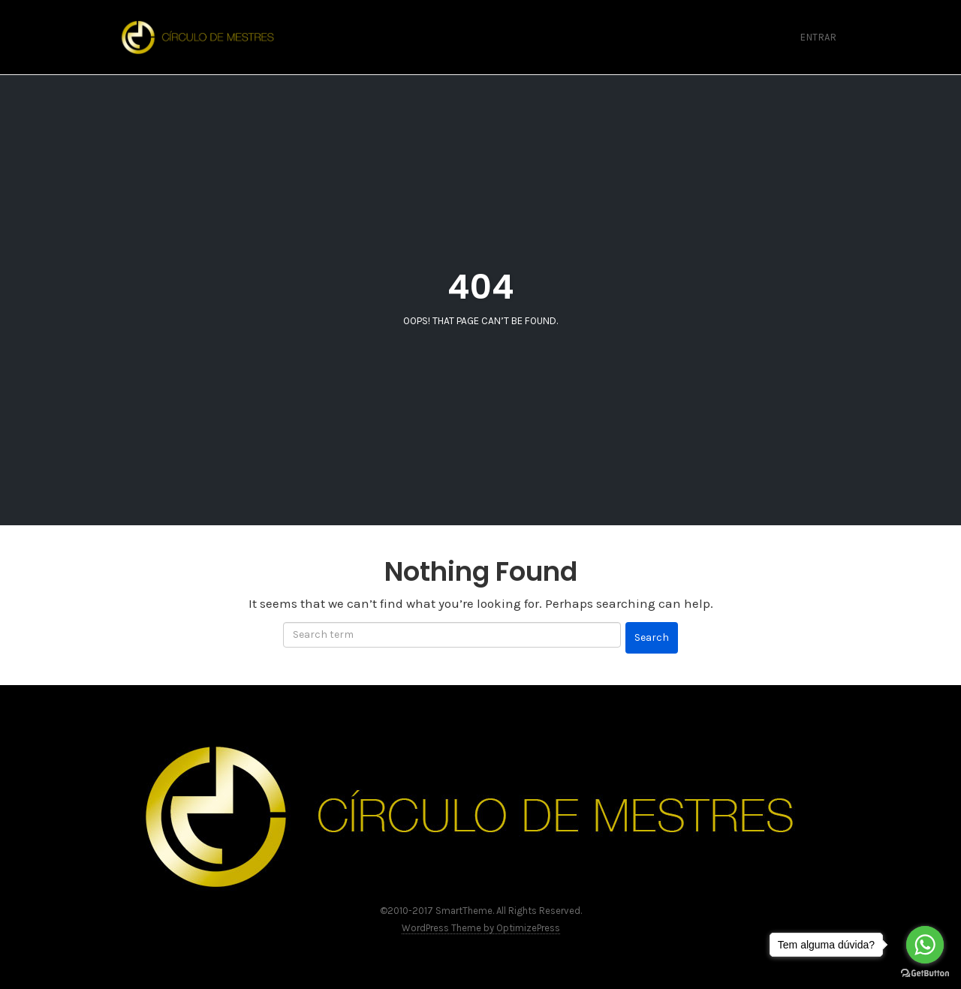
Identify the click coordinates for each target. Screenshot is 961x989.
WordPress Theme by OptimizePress (481, 927)
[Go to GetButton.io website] (925, 973)
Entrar (818, 37)
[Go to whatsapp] (925, 944)
